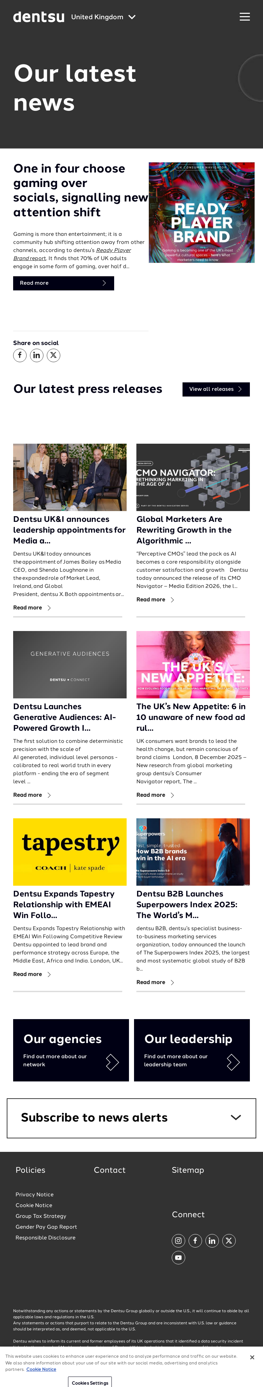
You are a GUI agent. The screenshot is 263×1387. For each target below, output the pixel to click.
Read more (63, 283)
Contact (110, 1171)
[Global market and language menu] (103, 18)
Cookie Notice (33, 1205)
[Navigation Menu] (245, 17)
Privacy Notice (34, 1195)
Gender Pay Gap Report (46, 1227)
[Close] (252, 1374)
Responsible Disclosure (45, 1238)
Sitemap (188, 1171)
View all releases (216, 389)
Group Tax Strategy (40, 1216)
